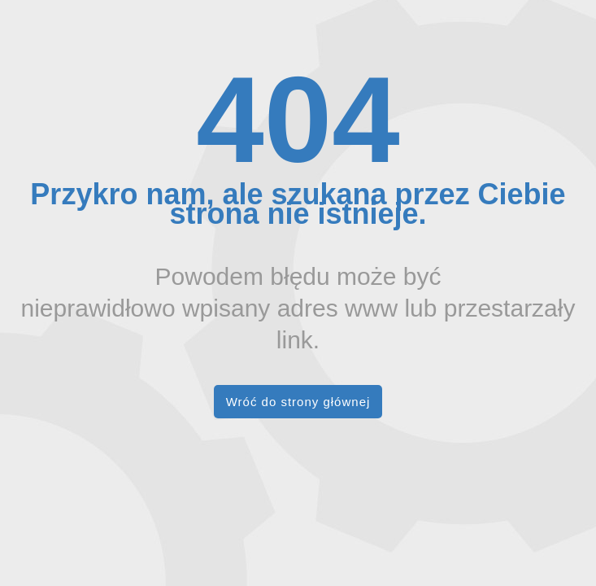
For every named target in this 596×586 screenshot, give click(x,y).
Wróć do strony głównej (298, 402)
